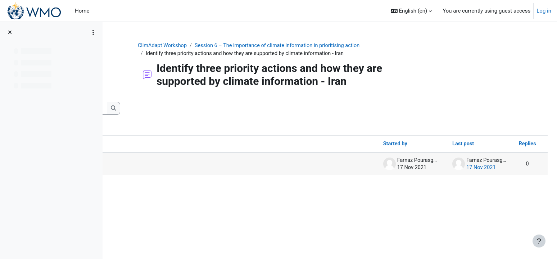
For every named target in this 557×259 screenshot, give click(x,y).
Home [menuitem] (82, 11)
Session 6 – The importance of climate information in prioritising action (324, 45)
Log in (543, 11)
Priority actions (149, 165)
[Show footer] (539, 241)
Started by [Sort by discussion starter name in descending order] (375, 144)
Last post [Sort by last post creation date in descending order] (445, 144)
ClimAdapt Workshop (205, 45)
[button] (411, 11)
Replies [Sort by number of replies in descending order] (511, 144)
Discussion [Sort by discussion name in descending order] (138, 144)
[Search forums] (167, 108)
